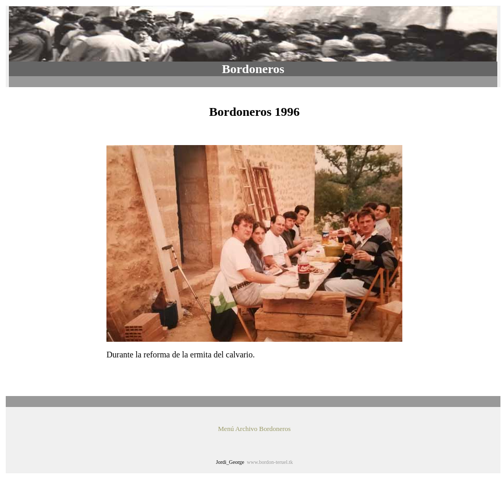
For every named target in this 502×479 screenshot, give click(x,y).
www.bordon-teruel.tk (270, 462)
